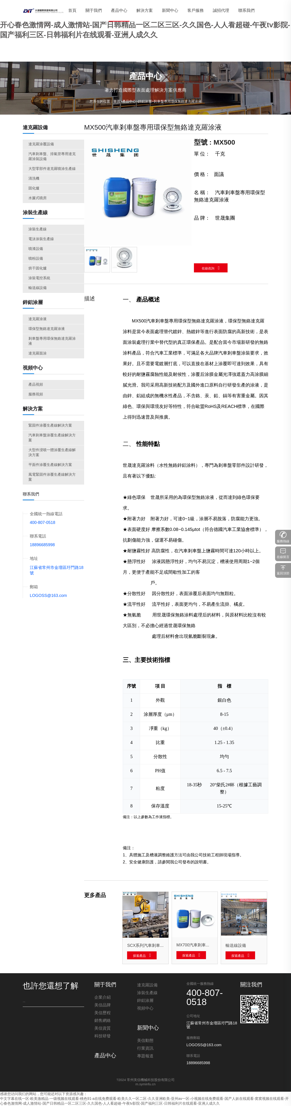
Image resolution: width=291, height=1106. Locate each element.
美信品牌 (102, 1005)
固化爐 (33, 188)
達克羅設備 (35, 128)
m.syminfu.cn (145, 1084)
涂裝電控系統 (39, 278)
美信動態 (145, 1041)
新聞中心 (148, 1028)
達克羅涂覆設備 (41, 144)
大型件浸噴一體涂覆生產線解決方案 (52, 452)
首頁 (116, 101)
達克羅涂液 (37, 319)
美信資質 (102, 1029)
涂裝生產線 (35, 213)
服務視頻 (35, 394)
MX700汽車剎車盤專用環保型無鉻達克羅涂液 (194, 945)
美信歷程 (102, 1013)
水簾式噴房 (37, 198)
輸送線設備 (37, 288)
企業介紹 (102, 998)
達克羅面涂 (37, 353)
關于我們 (105, 985)
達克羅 (207, 321)
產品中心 (129, 101)
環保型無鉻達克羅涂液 (46, 329)
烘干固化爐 (37, 268)
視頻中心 (33, 368)
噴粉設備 (35, 259)
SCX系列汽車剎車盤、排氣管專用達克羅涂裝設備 (145, 945)
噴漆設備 (35, 249)
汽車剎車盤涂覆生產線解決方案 (52, 437)
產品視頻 (35, 385)
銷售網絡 (102, 1021)
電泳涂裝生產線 (41, 239)
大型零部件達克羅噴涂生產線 (52, 169)
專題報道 (145, 1056)
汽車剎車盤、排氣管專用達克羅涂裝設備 (52, 156)
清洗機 (33, 179)
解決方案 (33, 409)
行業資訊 (145, 1049)
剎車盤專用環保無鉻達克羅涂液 (177, 101)
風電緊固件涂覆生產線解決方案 (52, 477)
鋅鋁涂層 (145, 101)
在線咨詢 (208, 268)
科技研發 (102, 1036)
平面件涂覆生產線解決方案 (50, 465)
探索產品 (139, 956)
